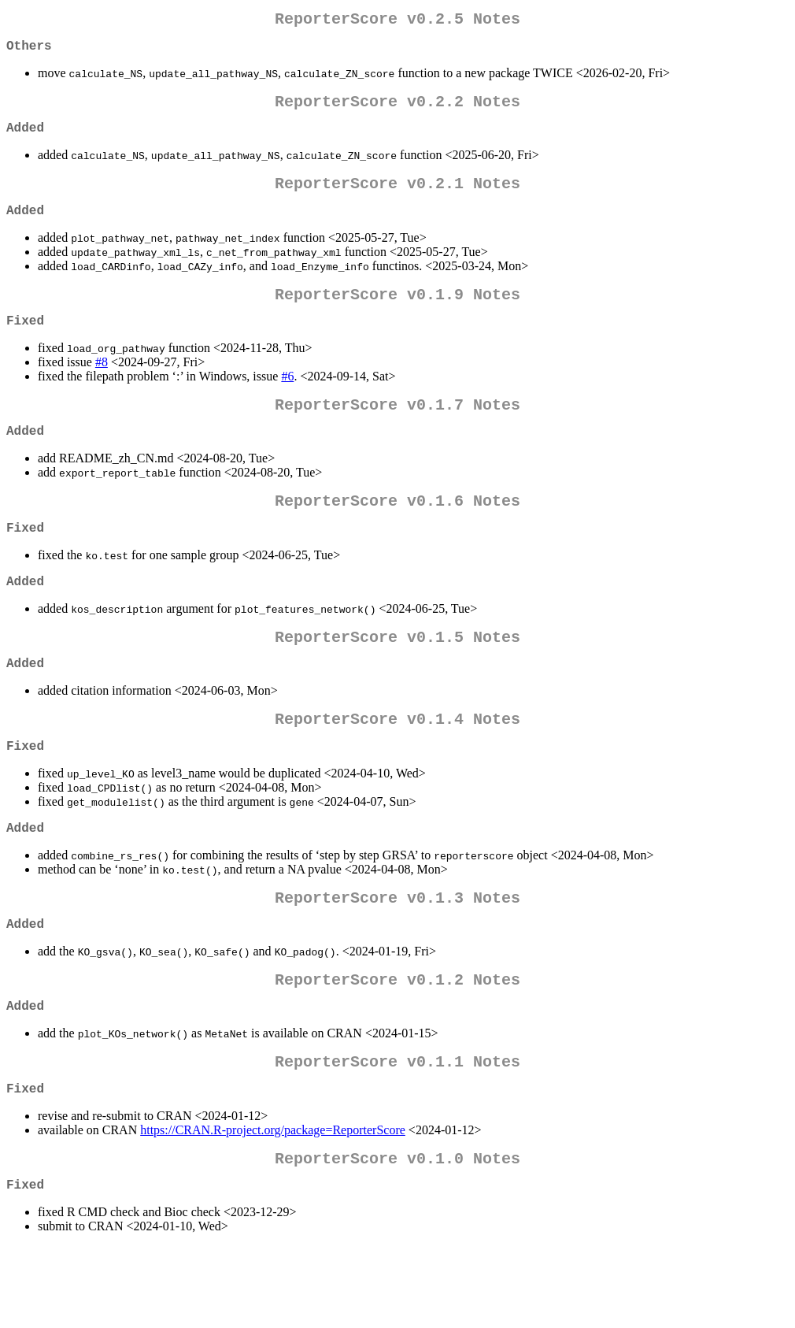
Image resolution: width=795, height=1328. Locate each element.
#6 (287, 401)
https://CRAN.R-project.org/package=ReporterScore (272, 1205)
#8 (101, 387)
